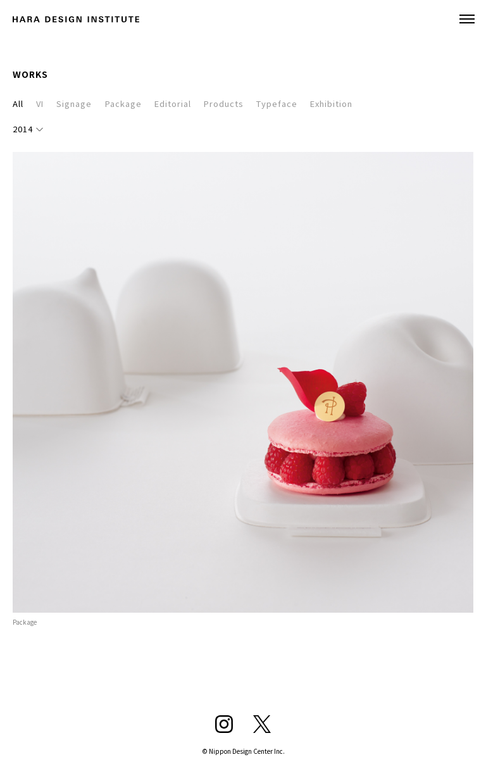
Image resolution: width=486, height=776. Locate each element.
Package (123, 103)
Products (224, 103)
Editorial (172, 103)
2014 (23, 129)
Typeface (276, 103)
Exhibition (331, 103)
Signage (74, 103)
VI (40, 103)
